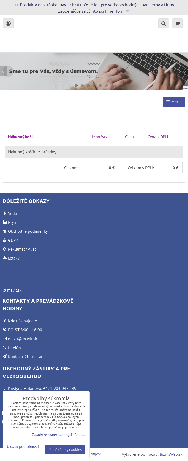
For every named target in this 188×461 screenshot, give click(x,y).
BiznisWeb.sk (171, 454)
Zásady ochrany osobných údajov (58, 434)
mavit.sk (14, 290)
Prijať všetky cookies (65, 449)
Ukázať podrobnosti (23, 446)
